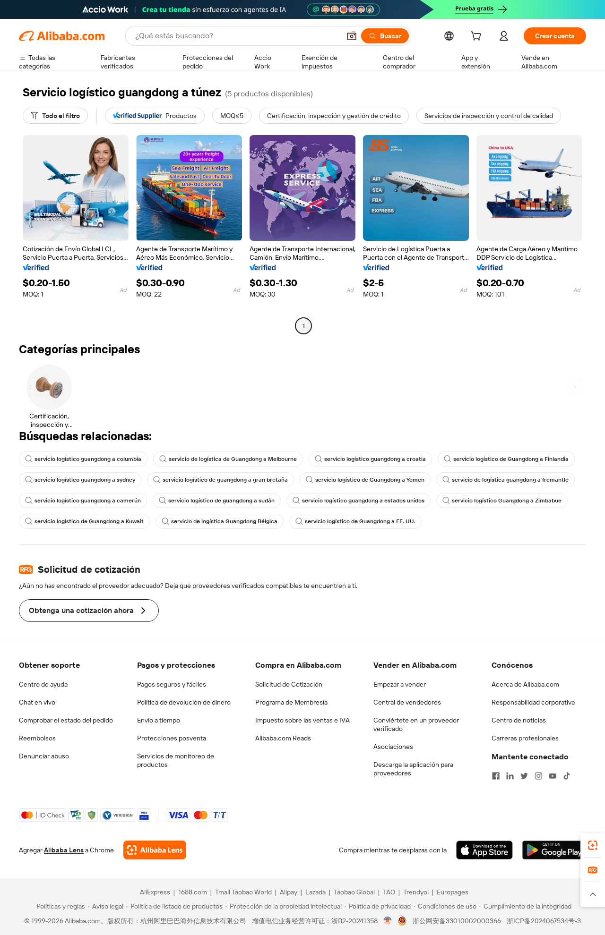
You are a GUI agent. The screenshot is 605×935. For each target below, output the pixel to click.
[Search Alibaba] (236, 36)
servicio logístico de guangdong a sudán (217, 500)
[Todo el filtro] (55, 116)
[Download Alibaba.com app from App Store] (484, 850)
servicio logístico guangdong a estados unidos (358, 500)
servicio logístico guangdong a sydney (80, 480)
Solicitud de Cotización (288, 684)
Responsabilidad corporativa (533, 702)
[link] (592, 845)
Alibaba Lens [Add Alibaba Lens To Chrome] (64, 850)
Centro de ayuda (43, 684)
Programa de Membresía (291, 702)
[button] (351, 36)
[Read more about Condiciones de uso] (445, 906)
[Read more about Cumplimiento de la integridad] (525, 906)
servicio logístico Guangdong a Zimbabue (502, 500)
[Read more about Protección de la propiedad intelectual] (283, 906)
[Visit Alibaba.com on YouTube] (552, 776)
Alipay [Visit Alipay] (288, 892)
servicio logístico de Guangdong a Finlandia (506, 459)
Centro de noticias (519, 720)
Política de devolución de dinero (184, 702)
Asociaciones (393, 746)
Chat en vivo (37, 702)
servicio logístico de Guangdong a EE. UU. (355, 521)
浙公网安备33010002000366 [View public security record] (457, 921)
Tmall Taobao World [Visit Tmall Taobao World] (243, 892)
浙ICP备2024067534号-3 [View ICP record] (544, 921)
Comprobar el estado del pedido (66, 720)
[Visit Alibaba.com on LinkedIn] (510, 776)
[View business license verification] (387, 921)
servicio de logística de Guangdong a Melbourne (228, 459)
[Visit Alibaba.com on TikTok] (566, 776)
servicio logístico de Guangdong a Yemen (365, 480)
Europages (452, 892)
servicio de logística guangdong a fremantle (505, 480)
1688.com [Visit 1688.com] (192, 892)
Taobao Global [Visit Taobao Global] (354, 892)
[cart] (478, 37)
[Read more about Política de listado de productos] (174, 906)
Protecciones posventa (171, 738)
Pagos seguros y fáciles (171, 684)
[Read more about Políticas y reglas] (59, 906)
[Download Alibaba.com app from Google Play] (554, 850)
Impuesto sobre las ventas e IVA (302, 720)
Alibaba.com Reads (283, 738)
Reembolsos (37, 738)
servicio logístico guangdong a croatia (370, 459)
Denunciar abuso (44, 756)
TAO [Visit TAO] (389, 892)
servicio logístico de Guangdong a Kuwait (84, 521)
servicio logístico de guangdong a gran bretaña (220, 480)
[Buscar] (385, 35)
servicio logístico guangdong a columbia (83, 459)
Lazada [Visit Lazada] (315, 892)
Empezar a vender (399, 684)
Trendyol (416, 892)
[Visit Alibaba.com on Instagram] (538, 776)
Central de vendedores (407, 702)
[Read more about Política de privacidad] (378, 906)
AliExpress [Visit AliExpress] (155, 892)
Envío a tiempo (158, 720)
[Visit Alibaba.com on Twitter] (524, 776)
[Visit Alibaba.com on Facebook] (496, 776)
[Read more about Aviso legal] (105, 906)
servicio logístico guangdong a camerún (83, 500)
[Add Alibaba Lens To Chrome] (154, 850)
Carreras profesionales (525, 738)
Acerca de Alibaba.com (525, 684)
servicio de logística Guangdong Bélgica (219, 521)
